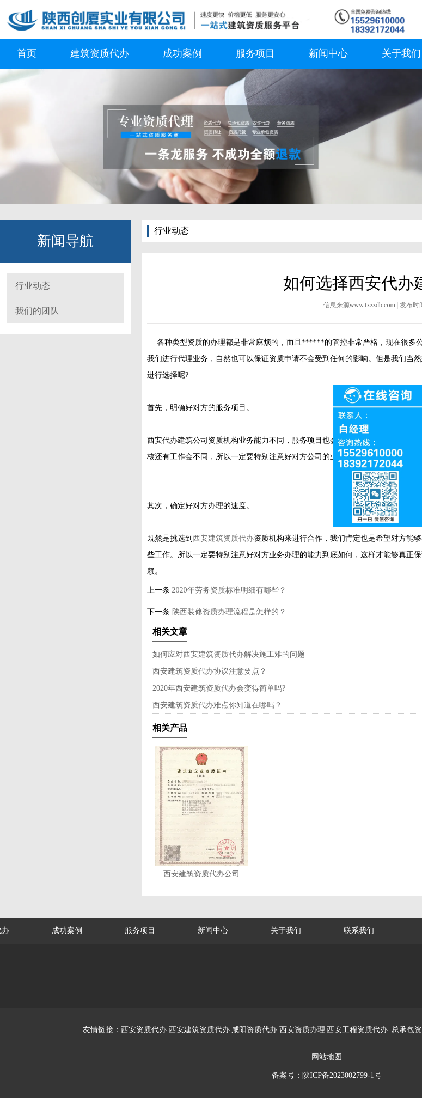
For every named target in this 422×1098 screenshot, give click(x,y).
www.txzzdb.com (372, 305)
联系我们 (359, 930)
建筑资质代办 (99, 53)
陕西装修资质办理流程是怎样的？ (228, 612)
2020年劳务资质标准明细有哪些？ (228, 590)
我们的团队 (37, 310)
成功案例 (182, 53)
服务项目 (255, 53)
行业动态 (32, 285)
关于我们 (286, 930)
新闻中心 (328, 53)
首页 (26, 53)
